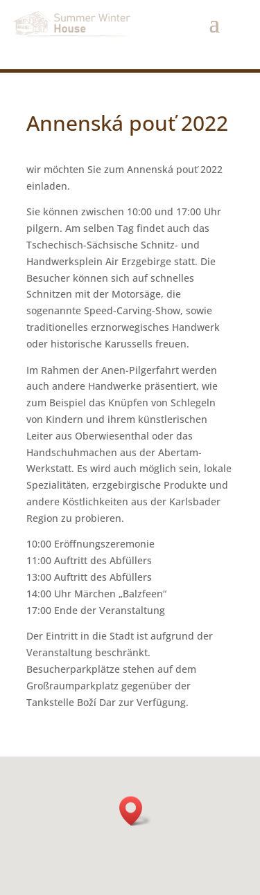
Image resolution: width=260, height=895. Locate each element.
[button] (135, 811)
